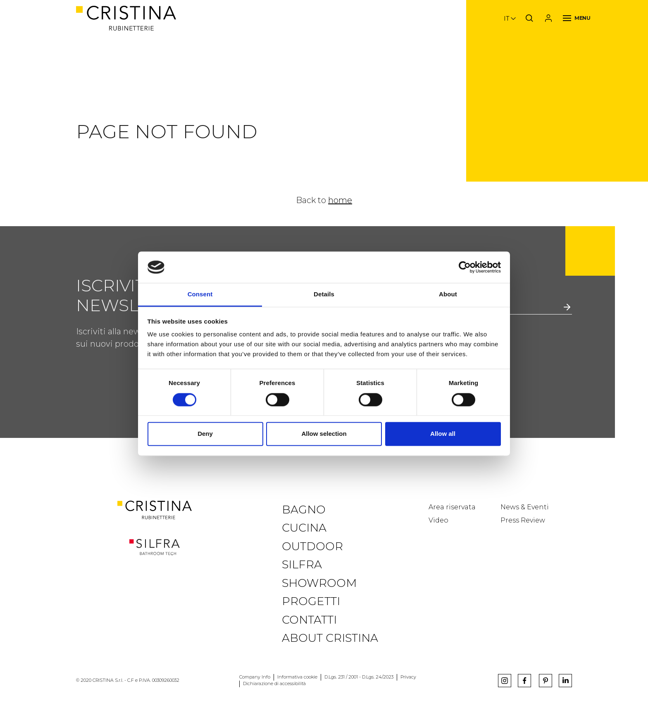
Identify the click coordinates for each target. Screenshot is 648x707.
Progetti (311, 601)
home (340, 200)
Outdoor (312, 546)
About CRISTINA (330, 638)
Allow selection (323, 433)
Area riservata (452, 507)
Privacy (408, 677)
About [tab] (448, 294)
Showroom (319, 583)
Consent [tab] (200, 294)
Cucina (304, 527)
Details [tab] (324, 294)
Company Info (254, 677)
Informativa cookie (297, 677)
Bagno (304, 509)
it (506, 18)
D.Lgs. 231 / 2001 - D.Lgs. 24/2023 (358, 677)
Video (438, 520)
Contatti (309, 620)
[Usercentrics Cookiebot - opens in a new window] (465, 267)
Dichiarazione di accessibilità (274, 683)
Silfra (302, 564)
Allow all (442, 433)
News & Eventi (524, 507)
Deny (205, 433)
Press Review (522, 520)
